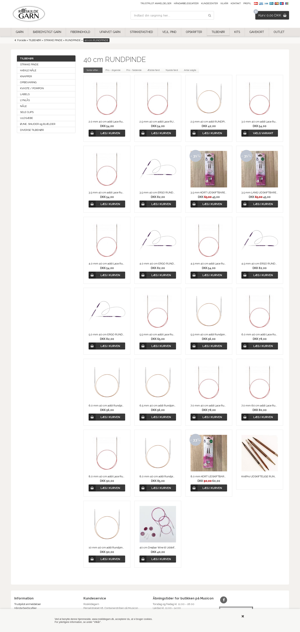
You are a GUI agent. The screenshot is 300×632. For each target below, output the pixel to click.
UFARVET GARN (110, 32)
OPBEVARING (28, 82)
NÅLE (23, 106)
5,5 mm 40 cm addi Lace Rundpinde (157, 334)
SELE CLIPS (27, 112)
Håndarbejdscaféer (186, 3)
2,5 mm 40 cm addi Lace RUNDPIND (157, 121)
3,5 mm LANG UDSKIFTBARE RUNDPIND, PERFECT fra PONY (259, 192)
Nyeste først (172, 70)
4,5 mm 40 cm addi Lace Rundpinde (209, 263)
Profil (247, 3)
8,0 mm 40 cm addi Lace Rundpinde (107, 476)
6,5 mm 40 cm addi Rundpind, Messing (157, 405)
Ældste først (153, 70)
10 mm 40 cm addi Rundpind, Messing (107, 547)
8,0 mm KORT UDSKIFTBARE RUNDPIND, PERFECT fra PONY (209, 476)
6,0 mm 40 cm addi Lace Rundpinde (259, 334)
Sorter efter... (93, 70)
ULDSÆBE (26, 118)
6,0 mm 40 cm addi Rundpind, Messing (107, 405)
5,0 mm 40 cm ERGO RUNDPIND (107, 334)
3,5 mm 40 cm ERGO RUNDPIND (157, 192)
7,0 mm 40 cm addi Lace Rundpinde (209, 405)
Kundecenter (209, 3)
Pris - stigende (112, 70)
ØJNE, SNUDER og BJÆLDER (37, 124)
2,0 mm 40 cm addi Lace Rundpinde (107, 121)
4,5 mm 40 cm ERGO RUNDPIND (259, 263)
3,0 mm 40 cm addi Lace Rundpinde (259, 121)
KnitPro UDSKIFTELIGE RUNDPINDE (259, 476)
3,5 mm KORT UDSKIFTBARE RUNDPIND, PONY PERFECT (209, 192)
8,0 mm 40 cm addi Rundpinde (157, 476)
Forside (21, 40)
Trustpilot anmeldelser (155, 3)
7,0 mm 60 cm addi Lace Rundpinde (259, 405)
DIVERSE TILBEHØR (32, 129)
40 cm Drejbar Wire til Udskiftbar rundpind (157, 547)
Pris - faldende (133, 70)
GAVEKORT (256, 32)
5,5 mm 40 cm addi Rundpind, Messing (209, 334)
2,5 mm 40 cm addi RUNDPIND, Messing (209, 121)
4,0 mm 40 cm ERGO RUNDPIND (157, 263)
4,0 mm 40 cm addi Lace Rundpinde (107, 263)
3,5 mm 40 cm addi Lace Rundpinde (107, 192)
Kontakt (236, 3)
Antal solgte (190, 70)
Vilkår (224, 3)
